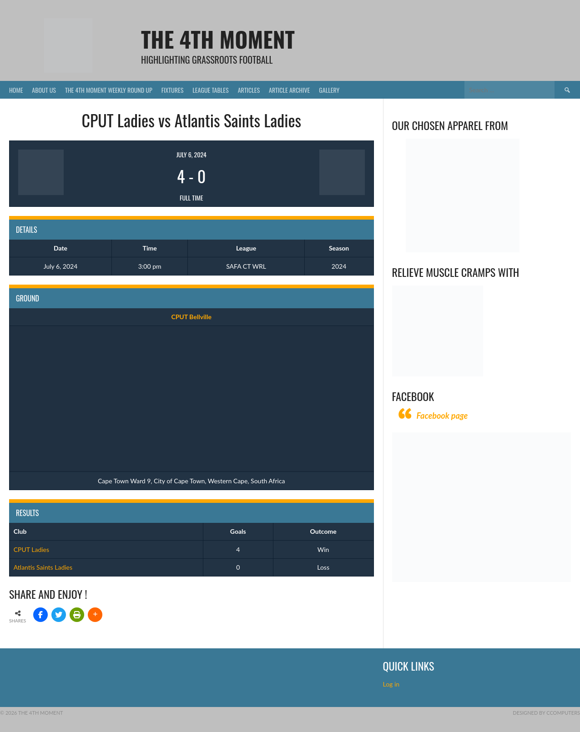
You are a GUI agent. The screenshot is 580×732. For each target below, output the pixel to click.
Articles (249, 90)
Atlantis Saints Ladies (43, 567)
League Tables (210, 90)
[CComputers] (481, 579)
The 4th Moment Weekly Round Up (108, 90)
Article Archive (289, 90)
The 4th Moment (218, 39)
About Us (44, 90)
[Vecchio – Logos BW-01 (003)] (462, 250)
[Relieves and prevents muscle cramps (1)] (437, 374)
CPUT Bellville (191, 317)
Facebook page (442, 416)
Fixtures (172, 90)
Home (16, 90)
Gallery (329, 90)
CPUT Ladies (31, 549)
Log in (392, 684)
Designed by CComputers (546, 713)
